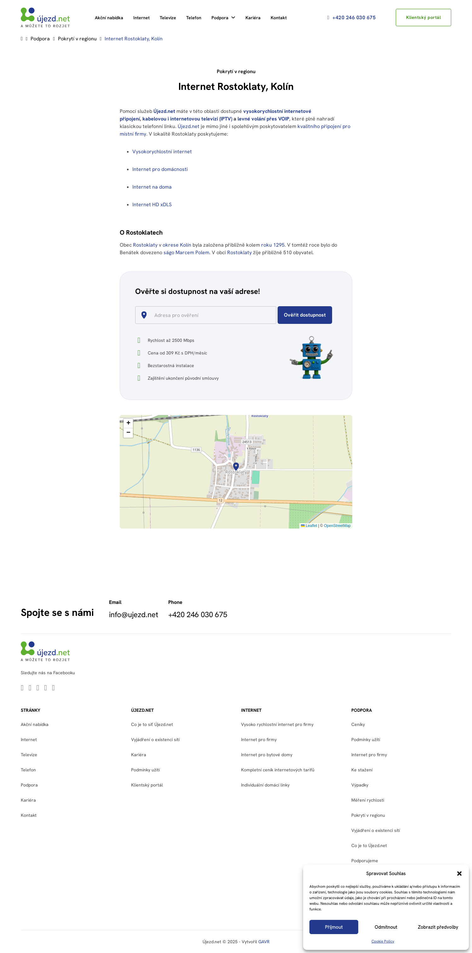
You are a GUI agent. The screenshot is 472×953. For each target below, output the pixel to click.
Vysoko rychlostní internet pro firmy (277, 724)
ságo (169, 252)
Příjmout (334, 927)
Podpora (219, 17)
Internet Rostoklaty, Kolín (134, 38)
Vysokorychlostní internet (162, 151)
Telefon (193, 17)
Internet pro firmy (259, 739)
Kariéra (253, 17)
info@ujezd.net (133, 614)
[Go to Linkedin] (22, 688)
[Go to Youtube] (38, 688)
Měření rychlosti (367, 800)
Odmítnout (386, 927)
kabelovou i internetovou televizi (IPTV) (187, 118)
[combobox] (208, 315)
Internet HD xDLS (152, 204)
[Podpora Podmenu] (233, 17)
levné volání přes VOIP (263, 118)
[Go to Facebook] (45, 688)
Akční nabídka (109, 17)
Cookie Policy (382, 941)
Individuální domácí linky (265, 785)
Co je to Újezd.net (369, 845)
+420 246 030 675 (351, 17)
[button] (459, 873)
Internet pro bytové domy (266, 754)
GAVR (263, 941)
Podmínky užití (145, 770)
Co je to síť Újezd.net (152, 724)
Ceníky (358, 724)
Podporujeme (364, 860)
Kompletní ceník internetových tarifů (277, 770)
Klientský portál (423, 17)
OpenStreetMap (337, 525)
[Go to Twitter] (30, 688)
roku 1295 (273, 245)
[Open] (273, 315)
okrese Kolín (177, 245)
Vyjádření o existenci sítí (155, 739)
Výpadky (359, 785)
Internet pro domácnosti (160, 169)
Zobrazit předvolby (438, 927)
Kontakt (279, 17)
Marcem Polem (192, 252)
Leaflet (309, 525)
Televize (168, 17)
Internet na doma (152, 187)
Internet (141, 17)
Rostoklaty (145, 245)
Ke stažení (361, 770)
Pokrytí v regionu (77, 38)
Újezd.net (164, 111)
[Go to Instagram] (53, 688)
